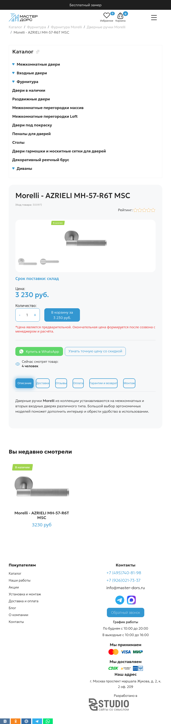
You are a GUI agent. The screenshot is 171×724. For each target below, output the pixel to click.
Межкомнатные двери (36, 64)
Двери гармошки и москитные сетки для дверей (59, 151)
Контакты (16, 622)
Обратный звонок (125, 612)
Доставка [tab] (42, 383)
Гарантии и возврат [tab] (103, 383)
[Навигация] (154, 17)
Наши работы (20, 580)
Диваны (22, 168)
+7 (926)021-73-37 (123, 580)
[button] (120, 16)
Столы (18, 142)
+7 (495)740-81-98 (123, 572)
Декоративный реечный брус (40, 159)
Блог (12, 608)
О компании (18, 615)
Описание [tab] (25, 383)
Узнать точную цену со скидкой (95, 351)
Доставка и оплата (23, 601)
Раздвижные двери (31, 99)
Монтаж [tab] (129, 383)
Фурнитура (25, 81)
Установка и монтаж (25, 594)
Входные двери (29, 73)
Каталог (15, 573)
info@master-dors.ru (125, 587)
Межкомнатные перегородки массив (47, 107)
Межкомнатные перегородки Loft (45, 116)
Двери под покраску (32, 125)
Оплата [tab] (78, 383)
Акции (14, 587)
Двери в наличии (28, 90)
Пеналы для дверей (31, 133)
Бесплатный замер (85, 5)
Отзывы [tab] (61, 383)
